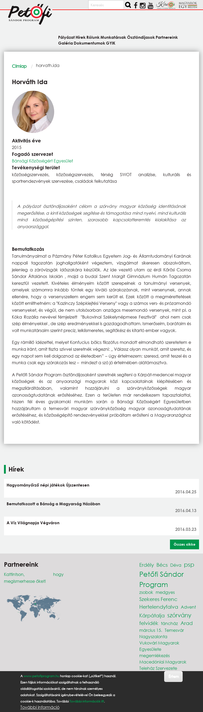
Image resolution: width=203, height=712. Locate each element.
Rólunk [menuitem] (93, 37)
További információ (39, 707)
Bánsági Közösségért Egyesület (42, 160)
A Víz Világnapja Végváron (33, 522)
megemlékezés (154, 655)
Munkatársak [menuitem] (113, 37)
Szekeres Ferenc (158, 599)
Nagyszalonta (153, 636)
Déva (175, 565)
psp (189, 564)
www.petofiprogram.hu (41, 676)
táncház (169, 623)
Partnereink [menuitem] (167, 37)
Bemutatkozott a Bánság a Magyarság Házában (53, 503)
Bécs (162, 565)
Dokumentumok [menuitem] (89, 43)
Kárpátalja (152, 615)
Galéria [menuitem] (65, 43)
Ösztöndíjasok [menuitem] (141, 37)
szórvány (179, 615)
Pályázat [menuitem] (66, 37)
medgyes (165, 592)
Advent (188, 607)
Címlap (19, 66)
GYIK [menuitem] (110, 43)
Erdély (146, 565)
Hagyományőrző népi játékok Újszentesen (48, 485)
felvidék (148, 623)
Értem (173, 676)
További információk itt (87, 701)
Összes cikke (184, 544)
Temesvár (174, 630)
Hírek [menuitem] (81, 37)
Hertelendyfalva (158, 607)
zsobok (146, 592)
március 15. (150, 630)
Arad (187, 623)
